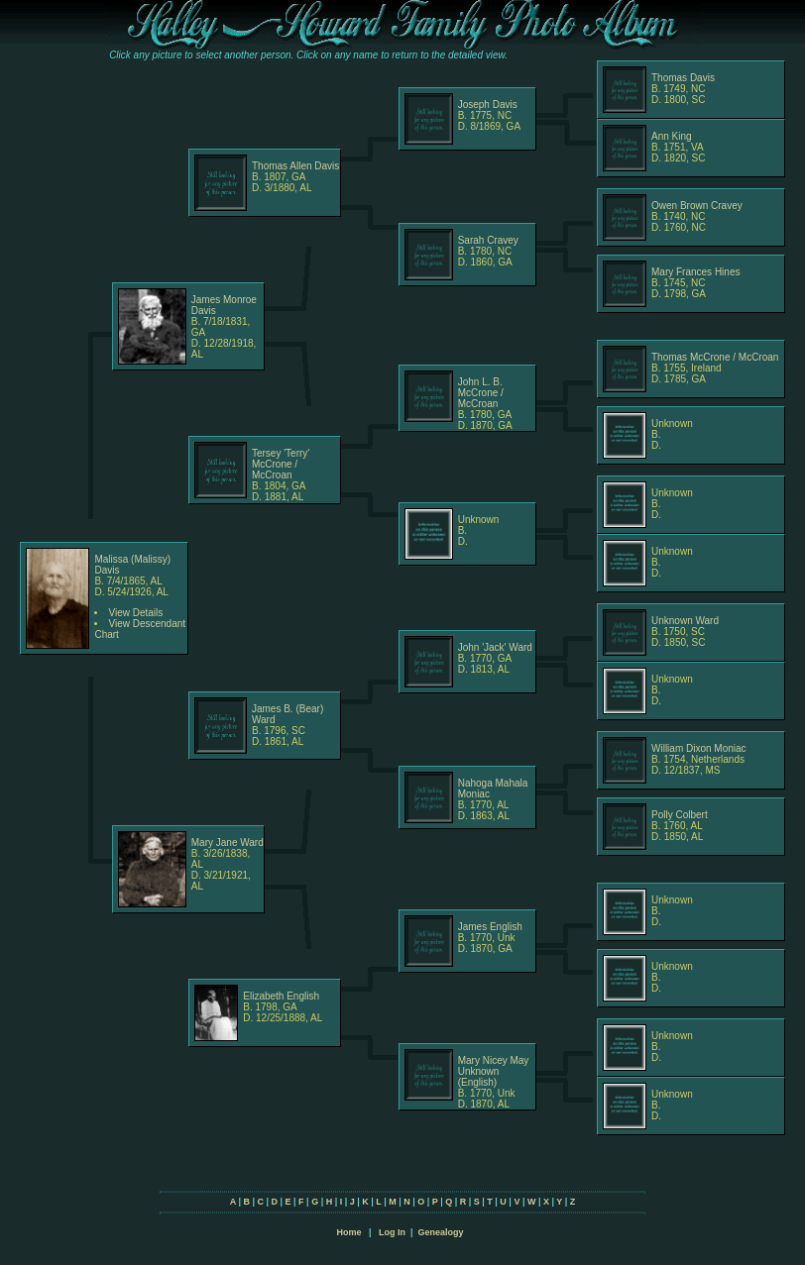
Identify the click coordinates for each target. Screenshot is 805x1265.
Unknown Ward (685, 620)
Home (348, 1232)
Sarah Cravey (488, 240)
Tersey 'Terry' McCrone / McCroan (280, 464)
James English (490, 926)
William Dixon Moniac (699, 748)
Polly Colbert (679, 814)
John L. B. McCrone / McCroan (481, 392)
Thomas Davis (683, 77)
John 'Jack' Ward (495, 647)
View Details (135, 612)
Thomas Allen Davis (295, 165)
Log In (392, 1232)
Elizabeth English (281, 996)
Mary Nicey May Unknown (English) (493, 1071)
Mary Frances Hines (695, 271)
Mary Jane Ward (227, 842)
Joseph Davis (488, 104)
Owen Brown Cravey (697, 205)
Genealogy (441, 1232)
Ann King (671, 136)
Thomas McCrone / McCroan (714, 357)
